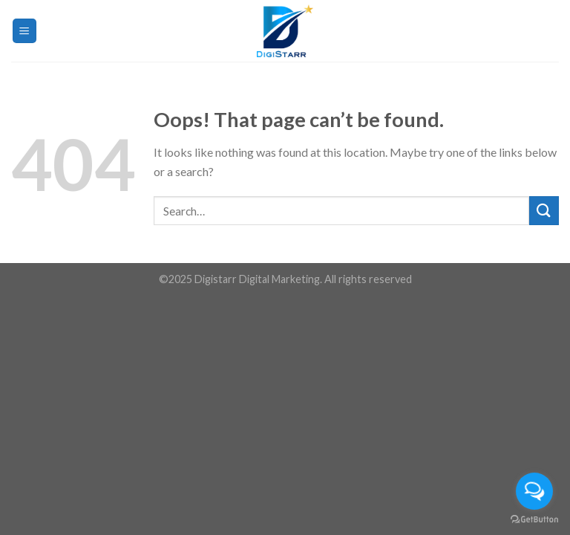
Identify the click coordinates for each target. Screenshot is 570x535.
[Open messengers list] (534, 491)
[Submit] (544, 210)
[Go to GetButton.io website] (534, 520)
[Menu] (25, 31)
